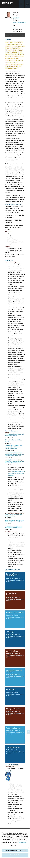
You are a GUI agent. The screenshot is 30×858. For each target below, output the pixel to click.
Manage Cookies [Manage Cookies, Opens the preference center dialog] (15, 845)
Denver (14, 28)
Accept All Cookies (15, 855)
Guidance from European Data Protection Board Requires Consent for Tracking (13, 447)
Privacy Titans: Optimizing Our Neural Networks (13, 515)
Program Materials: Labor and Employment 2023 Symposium (13, 526)
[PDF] (29, 731)
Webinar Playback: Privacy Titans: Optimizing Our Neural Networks (14, 521)
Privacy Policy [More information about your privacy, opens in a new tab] (22, 842)
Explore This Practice (13, 578)
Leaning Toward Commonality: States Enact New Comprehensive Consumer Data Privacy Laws (14, 454)
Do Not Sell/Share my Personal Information (15, 850)
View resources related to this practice (15, 581)
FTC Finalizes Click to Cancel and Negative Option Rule (14, 434)
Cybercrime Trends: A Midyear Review (13, 440)
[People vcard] (14, 25)
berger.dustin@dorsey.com (19, 22)
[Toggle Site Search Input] (27, 4)
